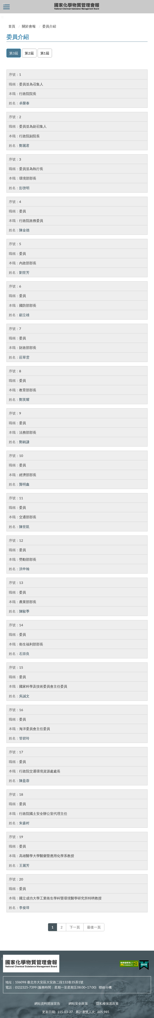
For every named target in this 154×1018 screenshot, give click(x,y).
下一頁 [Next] (75, 927)
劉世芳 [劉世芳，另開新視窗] (24, 272)
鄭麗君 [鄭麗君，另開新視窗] (24, 145)
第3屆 (13, 53)
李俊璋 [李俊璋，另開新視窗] (24, 907)
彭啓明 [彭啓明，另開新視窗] (24, 188)
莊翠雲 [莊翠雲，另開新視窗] (24, 357)
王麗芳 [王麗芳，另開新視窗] (24, 865)
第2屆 (29, 53)
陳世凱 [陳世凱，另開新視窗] (24, 526)
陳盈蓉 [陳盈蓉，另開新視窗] (24, 780)
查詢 (147, 6)
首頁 (11, 26)
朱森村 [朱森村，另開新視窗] (24, 823)
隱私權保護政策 (107, 1003)
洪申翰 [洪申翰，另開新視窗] (24, 569)
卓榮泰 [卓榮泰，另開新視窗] (24, 103)
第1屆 (44, 53)
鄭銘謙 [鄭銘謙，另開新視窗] (24, 442)
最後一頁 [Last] (94, 927)
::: (3, 4)
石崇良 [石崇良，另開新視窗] (24, 653)
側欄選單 (6, 7)
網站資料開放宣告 (47, 1003)
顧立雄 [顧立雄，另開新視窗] (24, 315)
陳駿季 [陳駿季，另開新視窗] (24, 611)
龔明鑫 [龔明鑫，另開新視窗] (24, 484)
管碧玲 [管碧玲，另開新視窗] (24, 738)
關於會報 (29, 26)
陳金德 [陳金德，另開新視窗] (24, 230)
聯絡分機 (105, 987)
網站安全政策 (78, 1003)
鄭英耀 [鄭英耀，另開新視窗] (24, 399)
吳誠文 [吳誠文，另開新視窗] (24, 696)
